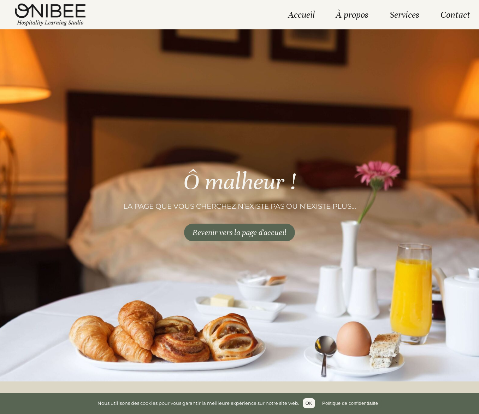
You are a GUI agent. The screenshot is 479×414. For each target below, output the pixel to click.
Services (404, 14)
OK (309, 403)
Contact (455, 14)
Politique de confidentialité (350, 403)
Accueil (301, 14)
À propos (352, 14)
